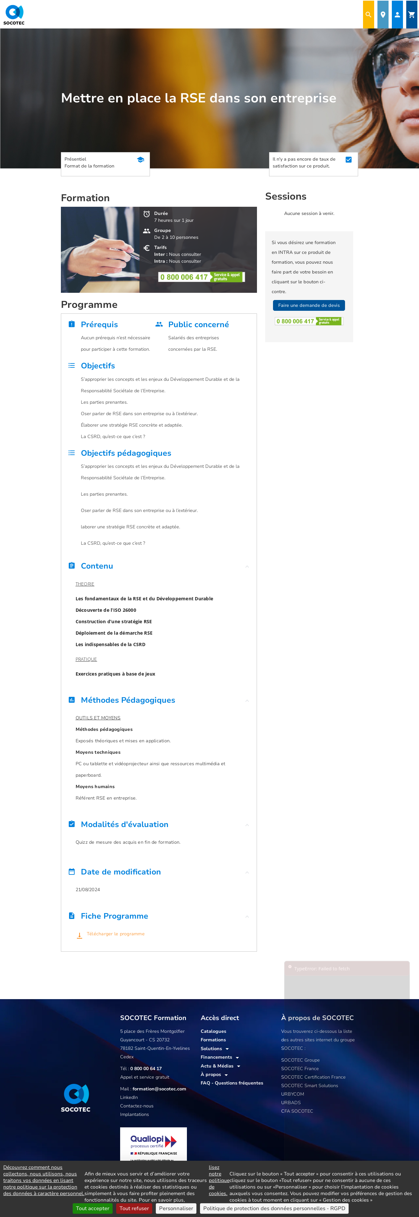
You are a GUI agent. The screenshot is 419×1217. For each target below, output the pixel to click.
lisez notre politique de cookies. (219, 1180)
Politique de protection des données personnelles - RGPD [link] (274, 1208)
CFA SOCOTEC (297, 1111)
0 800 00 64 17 (146, 1069)
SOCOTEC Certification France (313, 1077)
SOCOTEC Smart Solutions (309, 1086)
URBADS (291, 1103)
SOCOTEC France (300, 1069)
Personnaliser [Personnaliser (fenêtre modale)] (176, 1208)
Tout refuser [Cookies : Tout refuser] (134, 1208)
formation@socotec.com (159, 1089)
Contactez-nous (137, 1106)
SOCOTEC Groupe (300, 1060)
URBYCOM (292, 1094)
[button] (159, 567)
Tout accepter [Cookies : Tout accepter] (92, 1208)
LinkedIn (129, 1097)
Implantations (134, 1114)
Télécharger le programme (115, 934)
